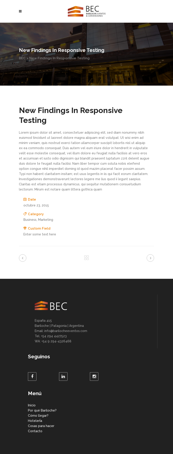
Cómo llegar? (38, 415)
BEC (22, 58)
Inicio (32, 405)
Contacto (35, 431)
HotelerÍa (35, 421)
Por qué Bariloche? (42, 410)
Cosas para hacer (41, 426)
